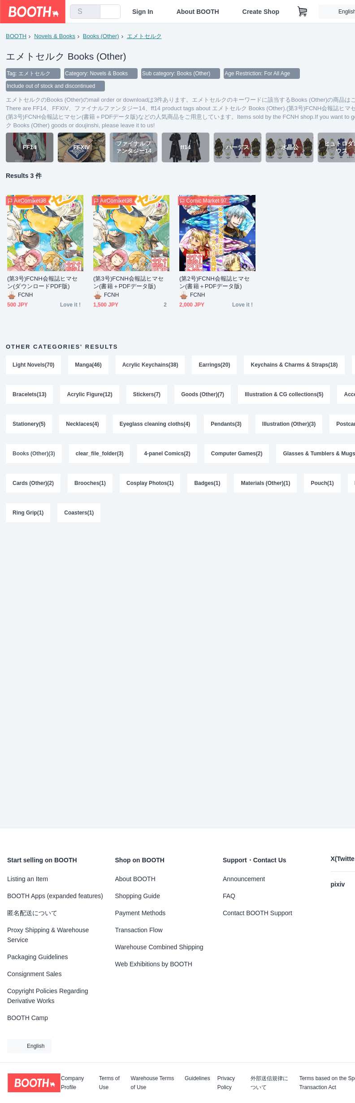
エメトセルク (144, 36)
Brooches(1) (90, 483)
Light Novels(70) (33, 365)
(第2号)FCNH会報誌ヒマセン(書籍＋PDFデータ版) (214, 282)
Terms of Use (109, 1083)
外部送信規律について (269, 1083)
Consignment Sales (34, 974)
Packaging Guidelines (37, 956)
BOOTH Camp (27, 1017)
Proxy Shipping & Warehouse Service (48, 934)
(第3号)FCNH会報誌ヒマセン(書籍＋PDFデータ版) (128, 282)
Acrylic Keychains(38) (150, 365)
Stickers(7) (146, 394)
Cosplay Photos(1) (149, 483)
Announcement (244, 878)
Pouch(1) (322, 483)
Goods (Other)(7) (202, 394)
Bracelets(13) (29, 394)
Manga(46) (88, 365)
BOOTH (16, 36)
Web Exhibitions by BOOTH (153, 964)
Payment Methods (140, 913)
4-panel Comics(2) (167, 453)
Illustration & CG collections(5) (284, 394)
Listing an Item (27, 878)
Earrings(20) (214, 365)
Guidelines (197, 1078)
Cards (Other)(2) (33, 483)
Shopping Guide (137, 896)
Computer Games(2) (237, 453)
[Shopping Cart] (302, 11)
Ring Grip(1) (28, 513)
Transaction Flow (139, 930)
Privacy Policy (226, 1083)
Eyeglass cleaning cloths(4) (155, 424)
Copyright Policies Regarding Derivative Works (47, 995)
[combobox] (85, 11)
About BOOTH (198, 12)
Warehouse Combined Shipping (159, 947)
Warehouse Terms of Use (152, 1083)
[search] (91, 12)
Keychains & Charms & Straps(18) (294, 365)
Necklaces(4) (82, 424)
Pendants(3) (226, 424)
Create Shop (260, 12)
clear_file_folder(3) (100, 453)
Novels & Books (54, 36)
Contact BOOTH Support (257, 913)
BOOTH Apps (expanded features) (55, 896)
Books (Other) (101, 36)
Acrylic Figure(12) (89, 394)
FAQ (229, 896)
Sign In (142, 12)
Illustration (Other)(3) (289, 424)
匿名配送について (32, 913)
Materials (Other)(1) (265, 483)
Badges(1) (207, 483)
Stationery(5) (29, 424)
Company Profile (72, 1083)
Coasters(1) (79, 513)
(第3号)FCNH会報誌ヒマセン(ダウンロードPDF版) (42, 282)
